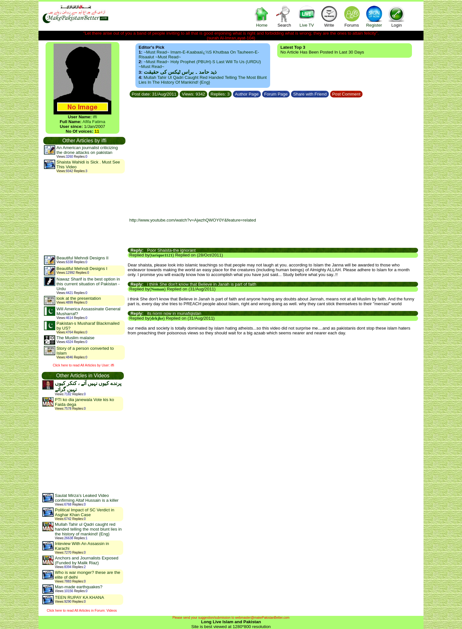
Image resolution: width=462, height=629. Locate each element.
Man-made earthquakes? (78, 586)
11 (96, 131)
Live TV (307, 16)
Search (284, 16)
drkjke (157, 318)
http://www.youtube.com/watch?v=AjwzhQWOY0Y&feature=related (192, 220)
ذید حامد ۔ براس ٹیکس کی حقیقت (180, 72)
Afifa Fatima (93, 121)
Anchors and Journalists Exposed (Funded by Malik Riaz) (86, 560)
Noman (157, 289)
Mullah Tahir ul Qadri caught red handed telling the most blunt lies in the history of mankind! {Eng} (88, 529)
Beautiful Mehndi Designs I (81, 268)
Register (374, 16)
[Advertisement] (84, 214)
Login (397, 16)
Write (329, 16)
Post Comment (346, 94)
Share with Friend (310, 94)
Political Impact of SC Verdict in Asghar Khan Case (84, 512)
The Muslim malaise (75, 337)
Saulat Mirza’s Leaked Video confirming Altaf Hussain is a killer (87, 498)
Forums (352, 16)
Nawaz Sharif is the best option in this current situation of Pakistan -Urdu (88, 284)
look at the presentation (78, 298)
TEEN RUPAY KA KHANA (79, 597)
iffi (95, 116)
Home (262, 16)
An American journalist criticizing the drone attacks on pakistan (87, 150)
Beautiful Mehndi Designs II (82, 258)
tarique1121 (161, 255)
